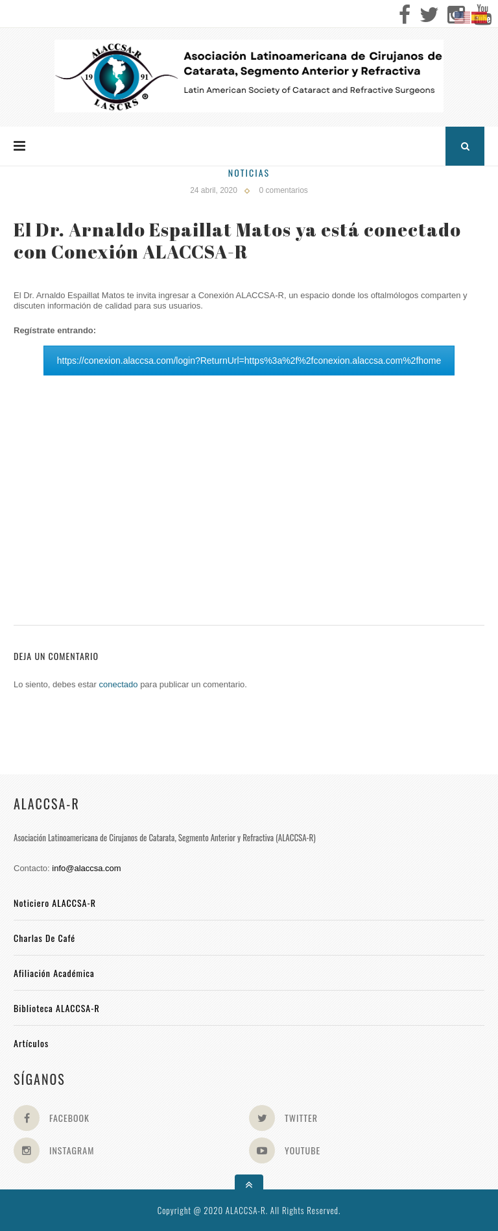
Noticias (249, 172)
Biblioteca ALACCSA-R (57, 1008)
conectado (118, 684)
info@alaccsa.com (86, 868)
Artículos (31, 1043)
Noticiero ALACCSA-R (55, 902)
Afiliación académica (54, 973)
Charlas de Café (44, 938)
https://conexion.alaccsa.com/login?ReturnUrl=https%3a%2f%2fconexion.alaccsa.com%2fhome (249, 360)
